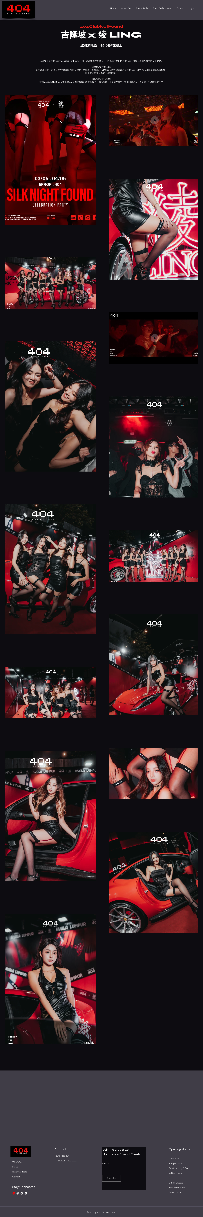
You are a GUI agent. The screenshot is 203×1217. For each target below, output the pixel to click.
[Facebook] (22, 1193)
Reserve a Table (19, 1171)
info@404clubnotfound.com (66, 1161)
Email (105, 1164)
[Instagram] (18, 1193)
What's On (17, 1161)
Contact (16, 1176)
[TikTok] (26, 1193)
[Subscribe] (111, 1178)
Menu (15, 1166)
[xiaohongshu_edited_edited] (13, 1193)
